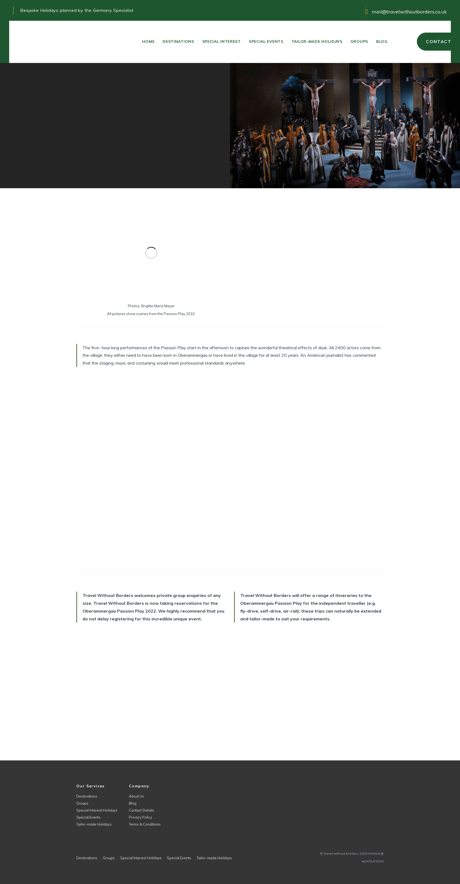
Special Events (88, 817)
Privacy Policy (140, 817)
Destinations (86, 796)
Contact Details (141, 810)
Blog (132, 803)
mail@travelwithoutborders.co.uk (409, 12)
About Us (136, 796)
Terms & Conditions (145, 824)
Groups (82, 803)
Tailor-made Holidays (94, 824)
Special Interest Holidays (97, 810)
